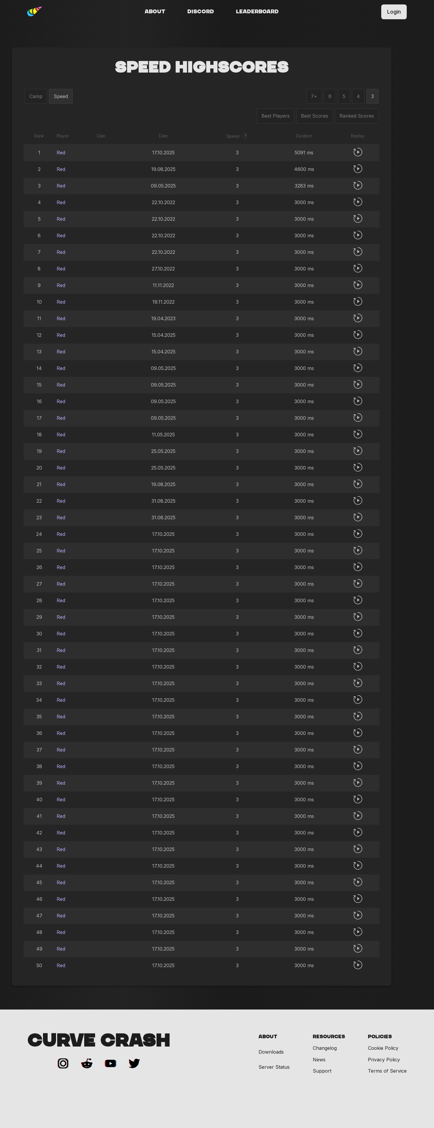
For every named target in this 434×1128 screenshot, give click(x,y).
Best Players (275, 116)
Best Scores (314, 116)
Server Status (274, 1067)
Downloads (271, 1052)
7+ (314, 96)
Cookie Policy (383, 1048)
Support (322, 1070)
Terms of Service (387, 1070)
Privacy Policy (384, 1059)
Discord (200, 12)
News (319, 1059)
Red (61, 153)
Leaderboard (257, 12)
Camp (35, 96)
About (155, 12)
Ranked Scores (356, 116)
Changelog (325, 1048)
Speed (61, 96)
